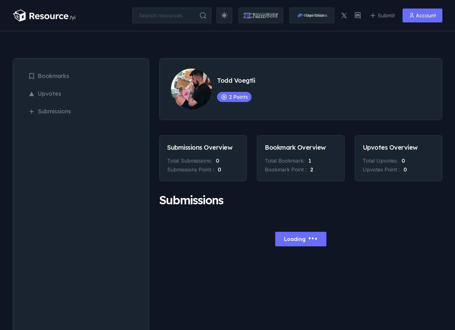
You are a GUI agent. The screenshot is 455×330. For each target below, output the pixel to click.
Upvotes (44, 93)
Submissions (49, 111)
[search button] (203, 15)
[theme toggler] (224, 15)
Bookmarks (48, 76)
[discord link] (357, 15)
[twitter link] (344, 15)
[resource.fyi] (44, 15)
